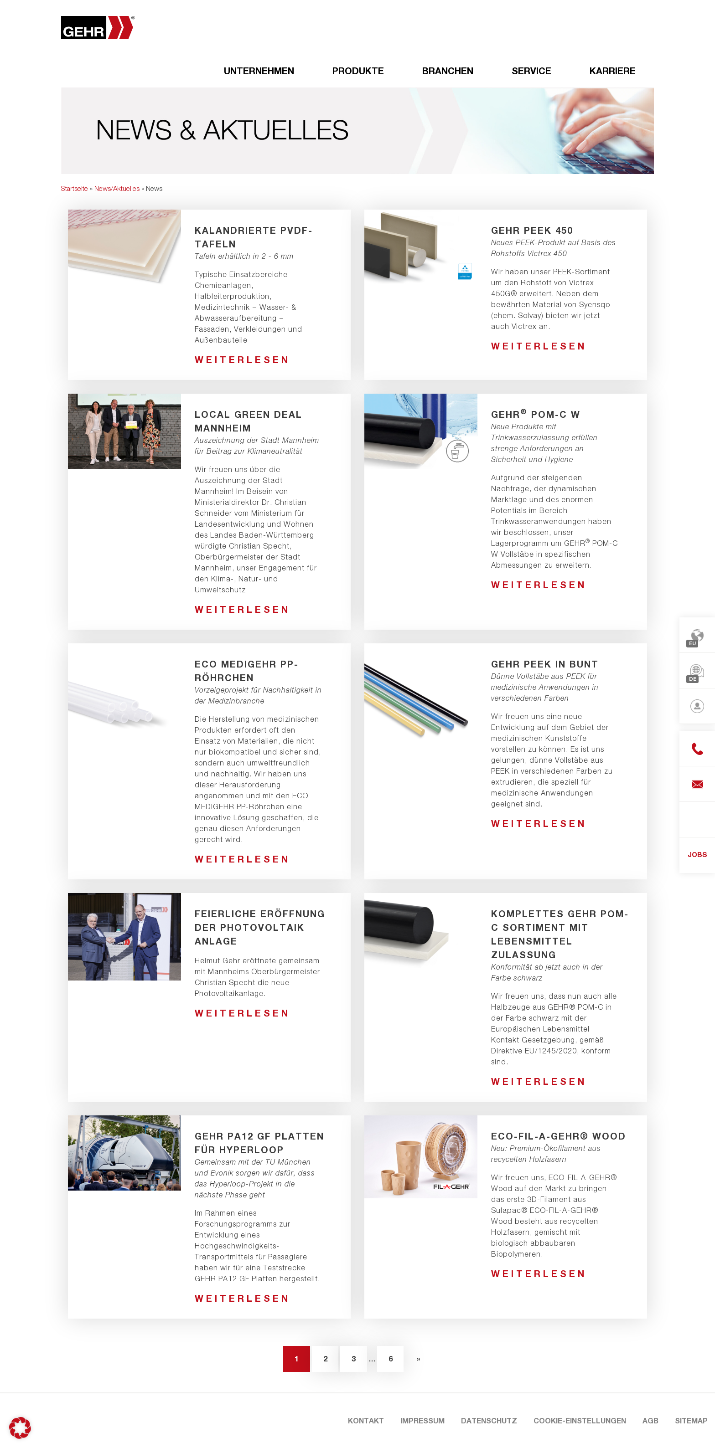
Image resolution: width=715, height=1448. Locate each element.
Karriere (613, 70)
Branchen (447, 70)
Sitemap (691, 1420)
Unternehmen (259, 70)
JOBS (697, 854)
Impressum (422, 1420)
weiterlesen (242, 359)
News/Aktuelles (117, 188)
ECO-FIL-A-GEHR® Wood (558, 1135)
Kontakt (366, 1420)
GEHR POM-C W (535, 414)
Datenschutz (489, 1420)
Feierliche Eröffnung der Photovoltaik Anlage (260, 927)
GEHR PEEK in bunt (545, 663)
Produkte (358, 70)
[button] (20, 1428)
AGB (650, 1420)
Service (531, 70)
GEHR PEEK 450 (532, 230)
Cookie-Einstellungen (580, 1420)
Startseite (74, 188)
